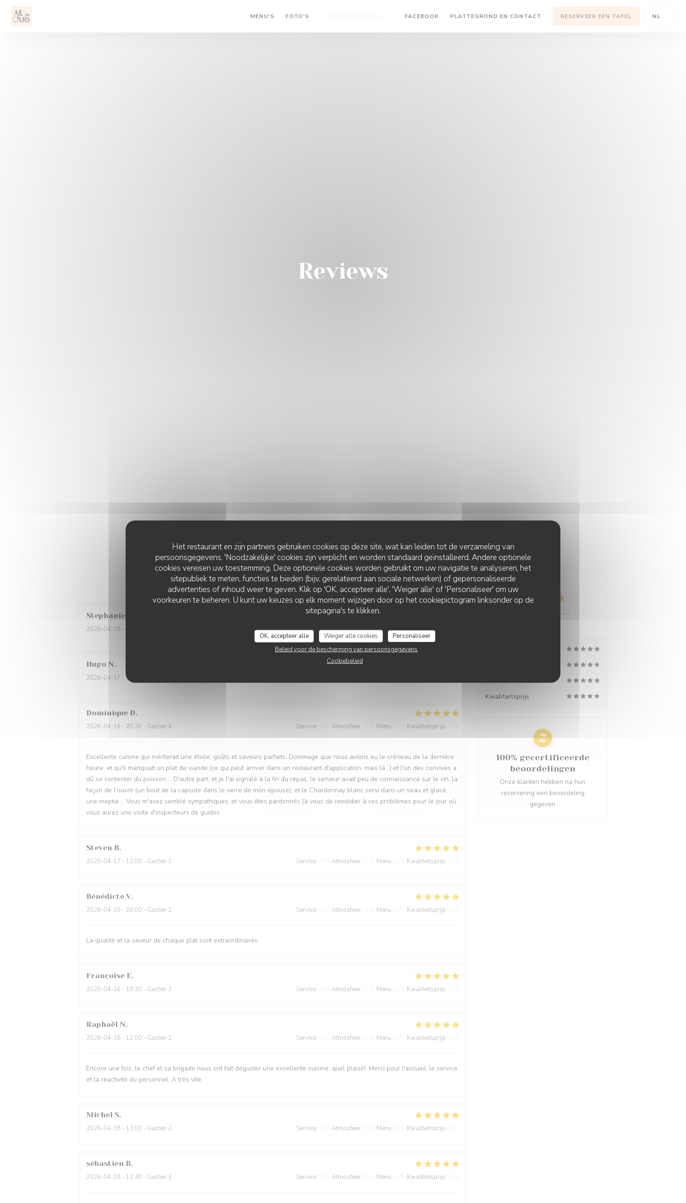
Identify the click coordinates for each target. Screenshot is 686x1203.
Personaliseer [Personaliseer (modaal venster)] (412, 635)
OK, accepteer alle (284, 635)
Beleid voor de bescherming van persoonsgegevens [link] (346, 649)
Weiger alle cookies (351, 635)
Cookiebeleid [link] (345, 661)
